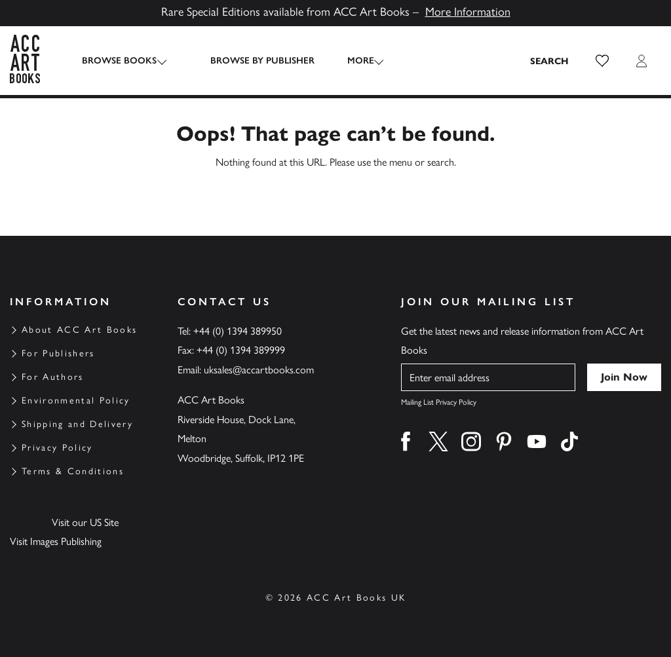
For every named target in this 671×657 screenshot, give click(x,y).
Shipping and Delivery (77, 424)
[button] (602, 61)
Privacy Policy (57, 447)
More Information (467, 12)
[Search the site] (550, 61)
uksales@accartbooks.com (259, 370)
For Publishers (58, 353)
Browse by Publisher (251, 60)
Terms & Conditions (73, 471)
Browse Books (119, 60)
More (349, 60)
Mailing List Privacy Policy (438, 402)
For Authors (53, 377)
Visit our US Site (85, 522)
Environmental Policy (76, 400)
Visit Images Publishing (56, 541)
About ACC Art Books (79, 329)
